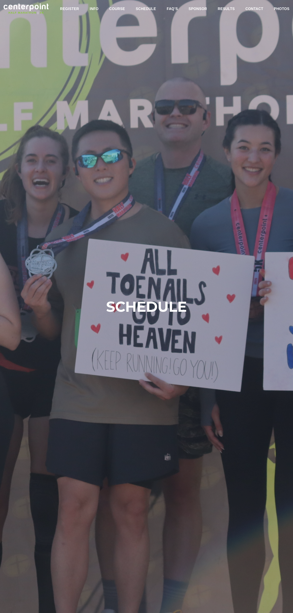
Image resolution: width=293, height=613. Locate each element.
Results (226, 9)
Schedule (146, 9)
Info (94, 9)
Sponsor (198, 9)
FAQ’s (172, 9)
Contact (254, 9)
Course (117, 9)
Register (69, 9)
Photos (281, 9)
